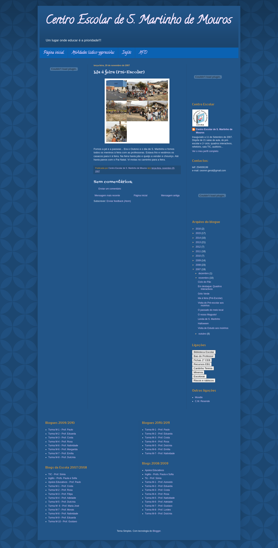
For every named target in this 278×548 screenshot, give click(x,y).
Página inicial (53, 53)
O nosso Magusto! (207, 314)
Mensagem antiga (170, 195)
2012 (199, 246)
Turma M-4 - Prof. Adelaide (62, 498)
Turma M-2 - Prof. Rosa (60, 490)
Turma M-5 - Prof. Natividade (160, 498)
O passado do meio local (210, 310)
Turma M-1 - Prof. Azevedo (159, 482)
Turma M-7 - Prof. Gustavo (158, 505)
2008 (199, 265)
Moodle (199, 397)
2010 (199, 255)
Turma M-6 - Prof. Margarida (63, 449)
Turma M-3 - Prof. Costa (60, 437)
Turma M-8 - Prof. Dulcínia (61, 457)
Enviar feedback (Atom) (119, 201)
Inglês (126, 53)
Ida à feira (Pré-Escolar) (210, 298)
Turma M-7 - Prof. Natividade (160, 453)
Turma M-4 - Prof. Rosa (60, 441)
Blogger (157, 531)
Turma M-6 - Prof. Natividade (63, 445)
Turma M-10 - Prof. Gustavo (62, 521)
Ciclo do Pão (204, 282)
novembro (203, 278)
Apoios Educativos (154, 470)
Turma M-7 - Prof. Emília (61, 453)
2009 (199, 260)
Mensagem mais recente (107, 195)
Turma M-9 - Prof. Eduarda (62, 517)
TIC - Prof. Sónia (56, 474)
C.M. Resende (202, 401)
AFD (143, 53)
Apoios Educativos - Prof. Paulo (64, 482)
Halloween (203, 323)
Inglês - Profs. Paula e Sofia (62, 478)
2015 (199, 233)
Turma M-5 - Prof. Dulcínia (61, 501)
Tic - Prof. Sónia (153, 478)
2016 (199, 228)
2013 (199, 242)
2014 (199, 237)
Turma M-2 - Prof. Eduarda (62, 433)
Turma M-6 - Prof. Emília (157, 449)
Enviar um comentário (109, 188)
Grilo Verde (203, 293)
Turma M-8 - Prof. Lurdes (158, 509)
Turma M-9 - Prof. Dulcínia (158, 513)
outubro (202, 333)
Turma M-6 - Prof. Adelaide (159, 501)
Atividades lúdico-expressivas (93, 53)
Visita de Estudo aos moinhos (213, 328)
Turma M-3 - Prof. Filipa (60, 494)
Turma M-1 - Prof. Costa (60, 486)
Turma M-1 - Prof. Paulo (60, 429)
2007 (199, 269)
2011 (199, 251)
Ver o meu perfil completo (205, 151)
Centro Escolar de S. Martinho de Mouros (138, 21)
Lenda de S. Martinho (209, 319)
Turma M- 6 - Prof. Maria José (63, 505)
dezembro (203, 273)
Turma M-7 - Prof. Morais (61, 509)
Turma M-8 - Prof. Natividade (63, 513)
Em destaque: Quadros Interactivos (210, 287)
